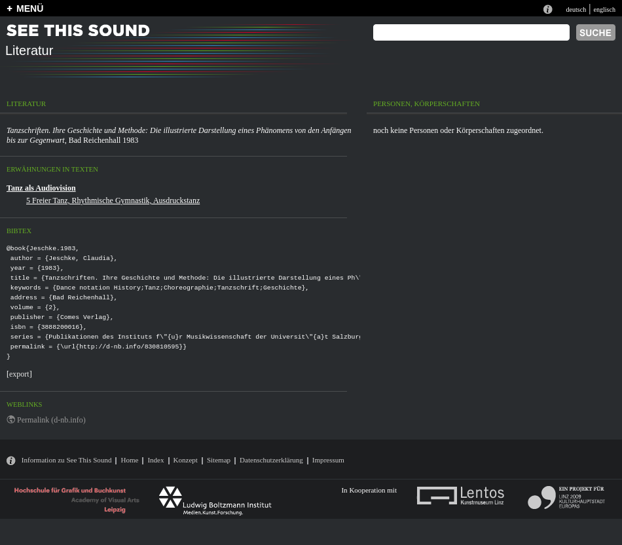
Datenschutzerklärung (271, 460)
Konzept (186, 460)
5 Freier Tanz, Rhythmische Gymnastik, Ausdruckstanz (113, 200)
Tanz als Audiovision (41, 188)
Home (129, 460)
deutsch (576, 9)
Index (155, 460)
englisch (604, 9)
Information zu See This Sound (67, 460)
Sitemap (218, 460)
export (19, 374)
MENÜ (29, 8)
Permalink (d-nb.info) (51, 419)
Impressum (328, 460)
